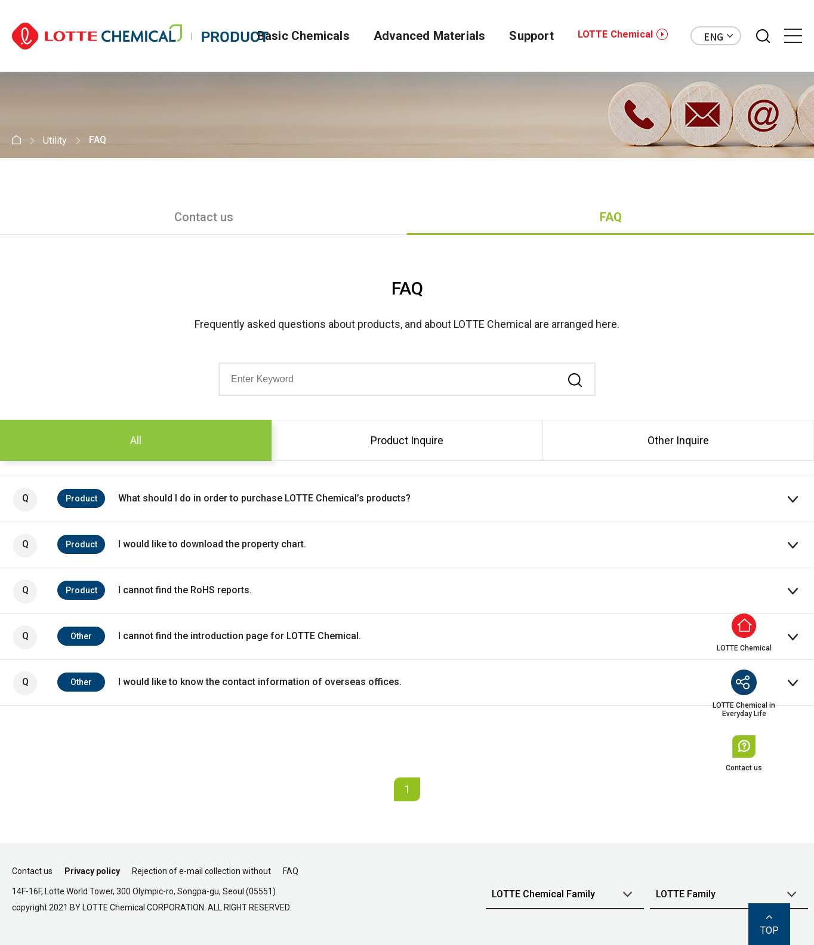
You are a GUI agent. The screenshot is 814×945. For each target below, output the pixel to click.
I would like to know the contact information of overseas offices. (207, 683)
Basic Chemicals (303, 36)
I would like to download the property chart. (159, 545)
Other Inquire (678, 440)
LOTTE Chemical (615, 34)
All (135, 440)
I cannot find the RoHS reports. (132, 591)
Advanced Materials (430, 36)
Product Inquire (407, 440)
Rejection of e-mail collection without (201, 871)
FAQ (611, 217)
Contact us (203, 217)
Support (531, 36)
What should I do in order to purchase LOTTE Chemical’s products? (212, 500)
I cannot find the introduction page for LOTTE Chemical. (187, 637)
